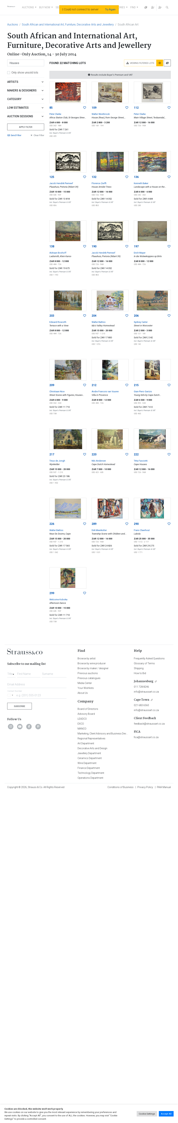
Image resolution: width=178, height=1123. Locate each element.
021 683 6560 (141, 705)
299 (51, 593)
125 (51, 177)
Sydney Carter (141, 322)
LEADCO (82, 718)
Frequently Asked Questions (149, 658)
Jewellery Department (89, 753)
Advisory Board (86, 713)
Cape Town (141, 700)
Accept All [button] (166, 1113)
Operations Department (90, 777)
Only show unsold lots (24, 72)
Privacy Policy (145, 787)
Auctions (12, 24)
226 (51, 524)
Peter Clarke (55, 114)
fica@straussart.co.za (146, 737)
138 (51, 246)
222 (136, 454)
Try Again (110, 9)
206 (136, 315)
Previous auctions (88, 673)
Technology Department (91, 773)
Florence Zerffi (99, 183)
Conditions (120, 787)
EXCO (81, 723)
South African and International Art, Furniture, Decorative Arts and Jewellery (68, 24)
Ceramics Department (90, 758)
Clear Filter (37, 135)
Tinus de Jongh (57, 460)
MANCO (82, 728)
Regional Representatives (91, 738)
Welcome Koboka (58, 599)
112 (136, 107)
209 (51, 385)
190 (94, 246)
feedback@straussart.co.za (149, 723)
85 (51, 107)
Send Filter (14, 135)
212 (94, 385)
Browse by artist (87, 658)
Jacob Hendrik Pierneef (61, 183)
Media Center (85, 683)
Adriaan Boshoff (57, 252)
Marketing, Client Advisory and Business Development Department (114, 733)
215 (136, 385)
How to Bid (140, 673)
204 (94, 315)
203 (51, 315)
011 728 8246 (141, 686)
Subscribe (19, 706)
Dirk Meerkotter (99, 530)
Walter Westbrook (101, 114)
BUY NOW (44, 7)
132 (94, 177)
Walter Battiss (99, 322)
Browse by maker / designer (93, 668)
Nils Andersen (99, 460)
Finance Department (89, 768)
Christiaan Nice (57, 391)
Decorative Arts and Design (92, 748)
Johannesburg (143, 681)
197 (136, 246)
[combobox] (11, 672)
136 (136, 177)
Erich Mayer (139, 252)
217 (51, 454)
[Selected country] (10, 695)
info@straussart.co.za (146, 691)
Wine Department (87, 763)
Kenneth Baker (141, 183)
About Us (83, 693)
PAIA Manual (164, 787)
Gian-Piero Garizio (143, 391)
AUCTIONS (28, 7)
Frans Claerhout (142, 530)
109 (94, 107)
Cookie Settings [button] (147, 1113)
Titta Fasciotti (141, 460)
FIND (133, 7)
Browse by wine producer (92, 663)
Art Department (86, 743)
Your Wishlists (86, 688)
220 (94, 454)
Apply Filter (25, 127)
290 (136, 524)
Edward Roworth (57, 322)
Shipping (139, 668)
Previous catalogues (89, 678)
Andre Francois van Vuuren (105, 391)
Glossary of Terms (144, 663)
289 (94, 524)
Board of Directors (88, 709)
